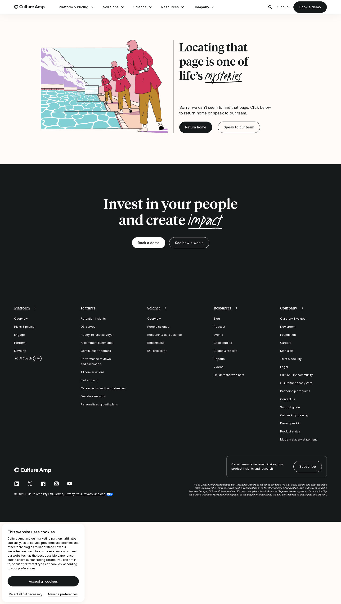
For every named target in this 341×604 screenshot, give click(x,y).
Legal (284, 367)
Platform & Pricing (76, 7)
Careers (285, 343)
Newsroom (288, 326)
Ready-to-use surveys (96, 334)
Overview (21, 318)
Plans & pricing (24, 326)
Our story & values (292, 318)
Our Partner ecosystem (296, 383)
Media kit (286, 351)
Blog (217, 318)
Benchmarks (156, 343)
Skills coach (89, 380)
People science (158, 326)
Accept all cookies (43, 581)
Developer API (290, 423)
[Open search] (270, 7)
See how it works (189, 243)
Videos (219, 367)
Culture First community (296, 375)
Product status (290, 431)
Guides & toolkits (225, 351)
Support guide (290, 407)
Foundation (288, 334)
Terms (58, 494)
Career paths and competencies (103, 388)
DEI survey (88, 326)
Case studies (223, 343)
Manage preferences (63, 594)
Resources (173, 7)
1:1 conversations (92, 372)
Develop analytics (93, 396)
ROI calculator (156, 351)
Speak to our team (239, 127)
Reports (219, 359)
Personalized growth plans (99, 404)
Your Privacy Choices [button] (90, 494)
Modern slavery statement (298, 439)
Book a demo (310, 7)
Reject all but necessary (25, 594)
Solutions (114, 7)
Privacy (70, 494)
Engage (19, 334)
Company (204, 7)
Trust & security (291, 359)
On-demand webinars (229, 375)
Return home (195, 127)
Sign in (283, 7)
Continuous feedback (96, 351)
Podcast (219, 326)
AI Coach (23, 358)
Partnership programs (295, 391)
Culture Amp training (294, 415)
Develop (20, 351)
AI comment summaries (97, 343)
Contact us (287, 399)
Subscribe (307, 466)
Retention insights (93, 318)
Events (218, 334)
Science (143, 7)
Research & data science (164, 334)
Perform (20, 343)
